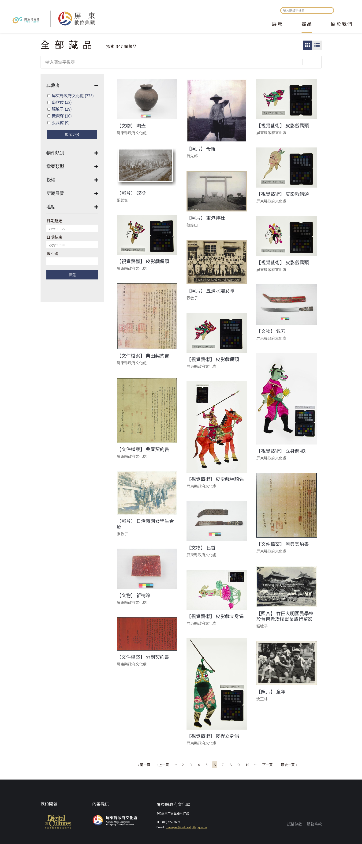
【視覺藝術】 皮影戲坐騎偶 (215, 479)
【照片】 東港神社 (206, 218)
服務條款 (314, 824)
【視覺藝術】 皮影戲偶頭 (282, 125)
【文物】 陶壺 (131, 125)
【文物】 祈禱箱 (133, 595)
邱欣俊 (62, 102)
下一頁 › (268, 764)
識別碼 (52, 253)
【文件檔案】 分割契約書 (143, 657)
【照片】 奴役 (131, 193)
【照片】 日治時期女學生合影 (145, 523)
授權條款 (294, 824)
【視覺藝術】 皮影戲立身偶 (215, 616)
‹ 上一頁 (163, 764)
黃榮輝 (62, 116)
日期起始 (54, 220)
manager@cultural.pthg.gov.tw (186, 827)
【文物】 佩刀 (270, 331)
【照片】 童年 (270, 691)
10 (247, 764)
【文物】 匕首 (201, 547)
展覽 (277, 24)
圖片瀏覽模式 (307, 45)
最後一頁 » (289, 764)
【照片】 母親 (201, 148)
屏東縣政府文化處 (73, 95)
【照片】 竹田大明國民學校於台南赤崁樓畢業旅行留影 (284, 616)
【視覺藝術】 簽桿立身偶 (213, 736)
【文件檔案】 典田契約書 (143, 355)
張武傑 (61, 122)
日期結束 (54, 237)
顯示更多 (72, 134)
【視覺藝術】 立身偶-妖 (281, 451)
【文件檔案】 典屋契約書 (143, 449)
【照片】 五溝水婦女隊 (210, 291)
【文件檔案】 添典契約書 (282, 544)
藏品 (307, 24)
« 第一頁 (144, 764)
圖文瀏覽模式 (317, 45)
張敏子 (62, 109)
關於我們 (342, 24)
